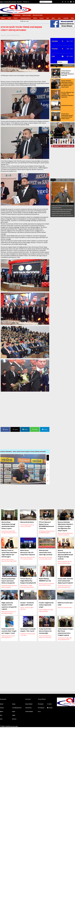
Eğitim (35, 18)
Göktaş (37, 451)
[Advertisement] (28, 496)
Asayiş (9, 18)
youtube (49, 707)
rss (39, 711)
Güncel (3, 18)
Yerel (59, 18)
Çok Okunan (56, 65)
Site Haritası (28, 707)
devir (14, 451)
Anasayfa (5, 15)
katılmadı (43, 451)
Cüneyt (32, 451)
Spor (47, 18)
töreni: (23, 451)
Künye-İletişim (26, 15)
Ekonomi (65, 18)
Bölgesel (68, 180)
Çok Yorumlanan (68, 65)
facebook (40, 704)
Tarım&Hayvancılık (25, 18)
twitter (49, 704)
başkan (27, 451)
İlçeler (42, 18)
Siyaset (16, 18)
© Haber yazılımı (9, 726)
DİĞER (72, 18)
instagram (41, 707)
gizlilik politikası (37, 15)
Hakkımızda (17, 15)
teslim (19, 451)
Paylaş (5, 429)
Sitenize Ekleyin (29, 711)
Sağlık (53, 18)
